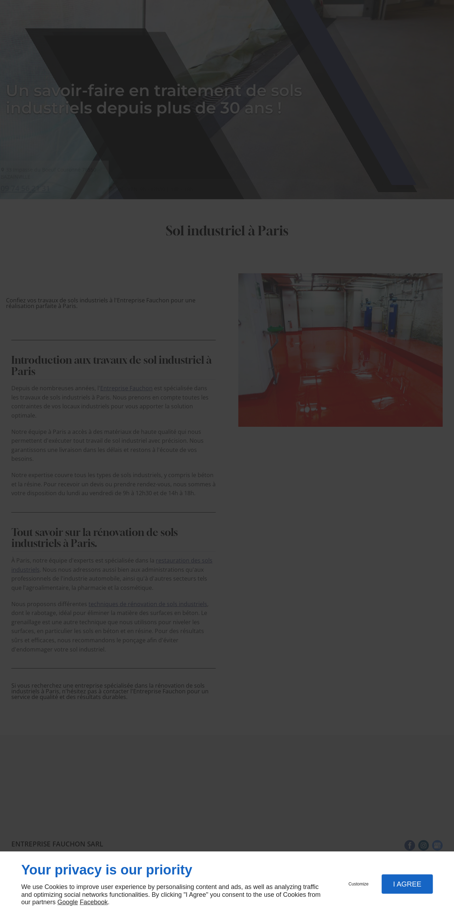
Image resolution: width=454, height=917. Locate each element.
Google (67, 902)
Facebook (94, 902)
